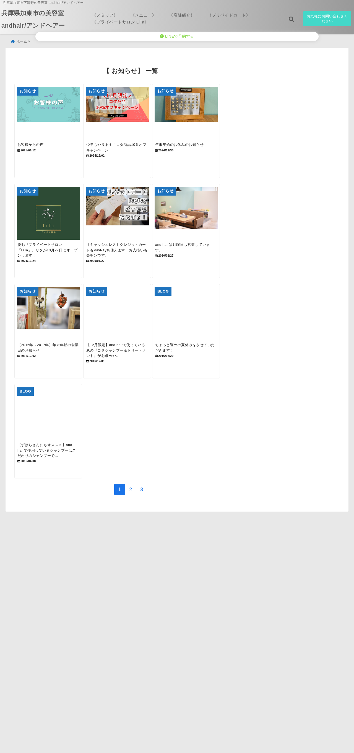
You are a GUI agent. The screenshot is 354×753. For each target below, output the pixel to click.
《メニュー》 (143, 15)
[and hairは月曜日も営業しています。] (208, 223)
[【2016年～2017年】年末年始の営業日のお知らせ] (52, 332)
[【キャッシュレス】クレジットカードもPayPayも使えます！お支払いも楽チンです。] (130, 223)
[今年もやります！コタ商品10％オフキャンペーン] (130, 114)
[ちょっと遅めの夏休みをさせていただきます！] (208, 332)
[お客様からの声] (52, 114)
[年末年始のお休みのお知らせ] (208, 114)
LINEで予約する (177, 36)
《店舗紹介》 (182, 15)
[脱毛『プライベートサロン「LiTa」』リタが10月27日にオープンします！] (52, 223)
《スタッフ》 (105, 15)
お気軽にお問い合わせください (327, 18)
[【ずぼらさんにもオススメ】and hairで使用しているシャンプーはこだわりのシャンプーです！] (52, 441)
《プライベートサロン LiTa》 (120, 22)
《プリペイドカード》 (228, 15)
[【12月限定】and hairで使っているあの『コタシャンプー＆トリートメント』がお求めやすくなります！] (130, 332)
